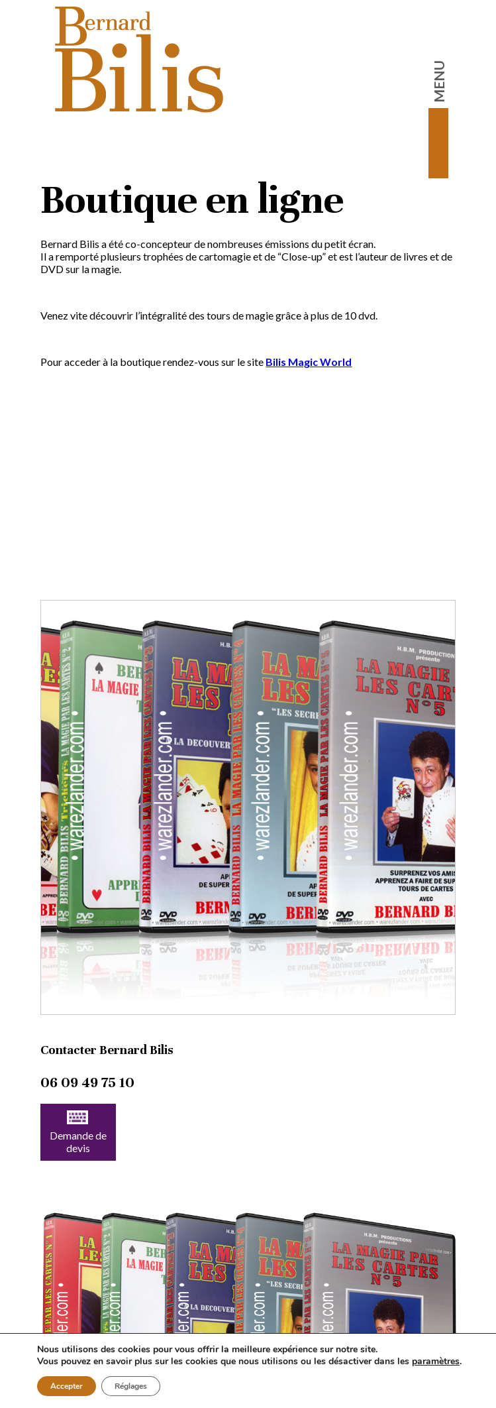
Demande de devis (78, 1132)
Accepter (66, 1386)
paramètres (436, 1362)
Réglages (131, 1386)
